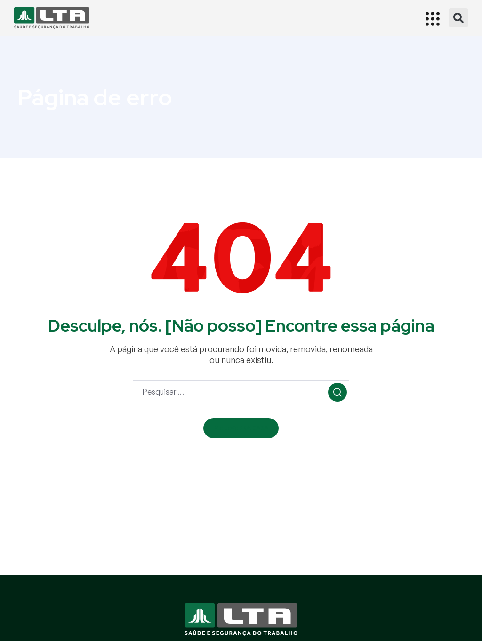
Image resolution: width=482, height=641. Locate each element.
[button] (458, 17)
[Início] (51, 18)
